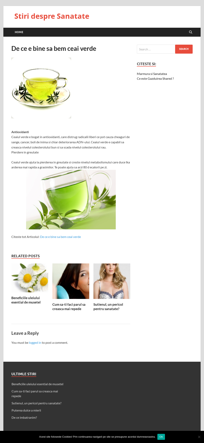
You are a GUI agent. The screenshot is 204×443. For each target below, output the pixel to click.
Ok (161, 436)
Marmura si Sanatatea (152, 74)
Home (19, 32)
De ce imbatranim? (24, 417)
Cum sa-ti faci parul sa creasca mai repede (68, 306)
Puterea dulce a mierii (26, 410)
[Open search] (191, 32)
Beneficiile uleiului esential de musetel (26, 300)
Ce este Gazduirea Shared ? (155, 78)
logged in (35, 342)
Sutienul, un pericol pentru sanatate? (108, 306)
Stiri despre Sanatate (51, 16)
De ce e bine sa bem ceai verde (60, 237)
